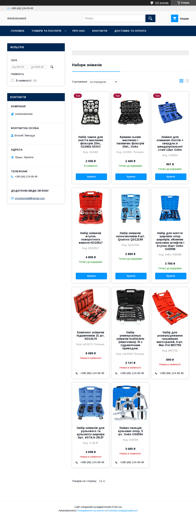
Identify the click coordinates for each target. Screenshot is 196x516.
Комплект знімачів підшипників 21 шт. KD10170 (91, 335)
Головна (17, 30)
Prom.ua (117, 507)
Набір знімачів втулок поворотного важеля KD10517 (91, 237)
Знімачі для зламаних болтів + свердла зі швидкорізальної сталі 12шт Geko (170, 143)
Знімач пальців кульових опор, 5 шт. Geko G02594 (130, 431)
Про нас (78, 30)
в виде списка (187, 82)
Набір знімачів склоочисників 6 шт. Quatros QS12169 (130, 236)
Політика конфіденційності (122, 510)
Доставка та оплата (130, 30)
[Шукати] (150, 18)
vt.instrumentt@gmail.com (30, 198)
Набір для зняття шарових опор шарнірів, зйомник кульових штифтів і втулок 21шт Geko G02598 (170, 241)
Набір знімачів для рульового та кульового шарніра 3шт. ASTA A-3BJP (90, 432)
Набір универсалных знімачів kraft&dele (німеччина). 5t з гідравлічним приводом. (130, 340)
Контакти (99, 30)
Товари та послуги (46, 30)
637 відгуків (162, 2)
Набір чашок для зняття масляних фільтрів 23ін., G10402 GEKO (90, 141)
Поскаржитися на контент (91, 510)
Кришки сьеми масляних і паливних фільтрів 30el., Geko (130, 141)
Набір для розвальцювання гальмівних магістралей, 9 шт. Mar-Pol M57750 (170, 339)
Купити (91, 176)
